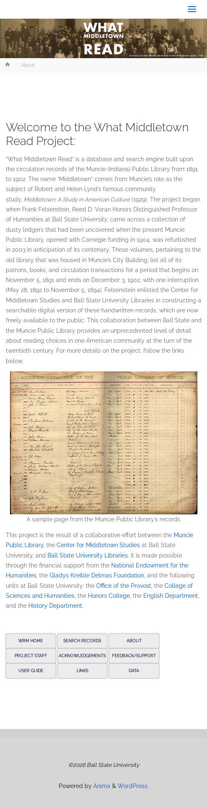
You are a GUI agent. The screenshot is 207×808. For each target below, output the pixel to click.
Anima (101, 786)
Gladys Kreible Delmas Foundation (97, 575)
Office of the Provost (123, 585)
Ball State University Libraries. (88, 555)
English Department (170, 595)
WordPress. (133, 786)
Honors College (109, 595)
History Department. (55, 605)
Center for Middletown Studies (98, 545)
